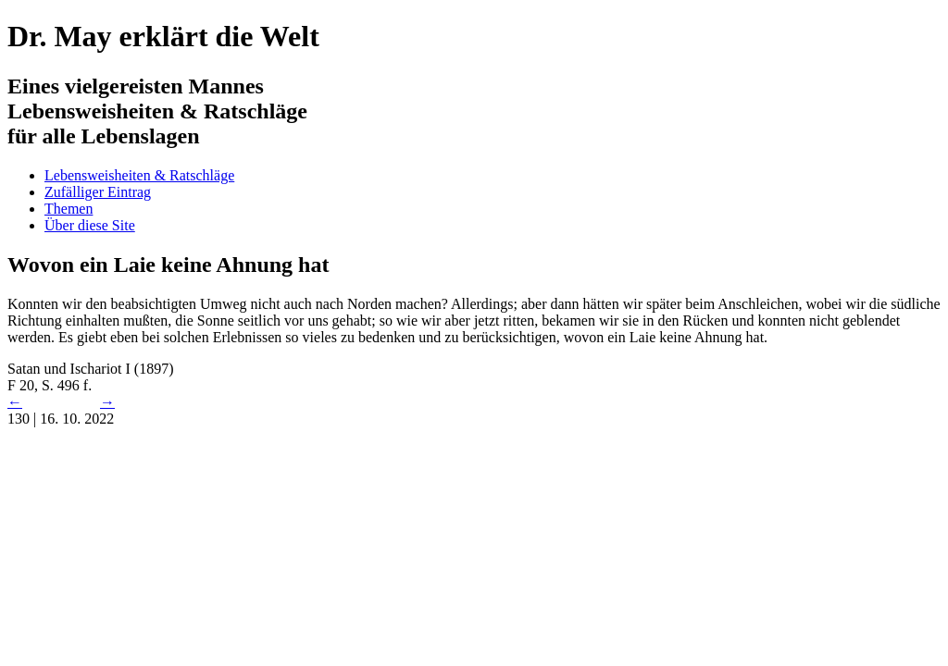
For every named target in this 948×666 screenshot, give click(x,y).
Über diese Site (89, 225)
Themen (68, 208)
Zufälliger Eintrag (97, 192)
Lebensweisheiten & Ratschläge (139, 175)
